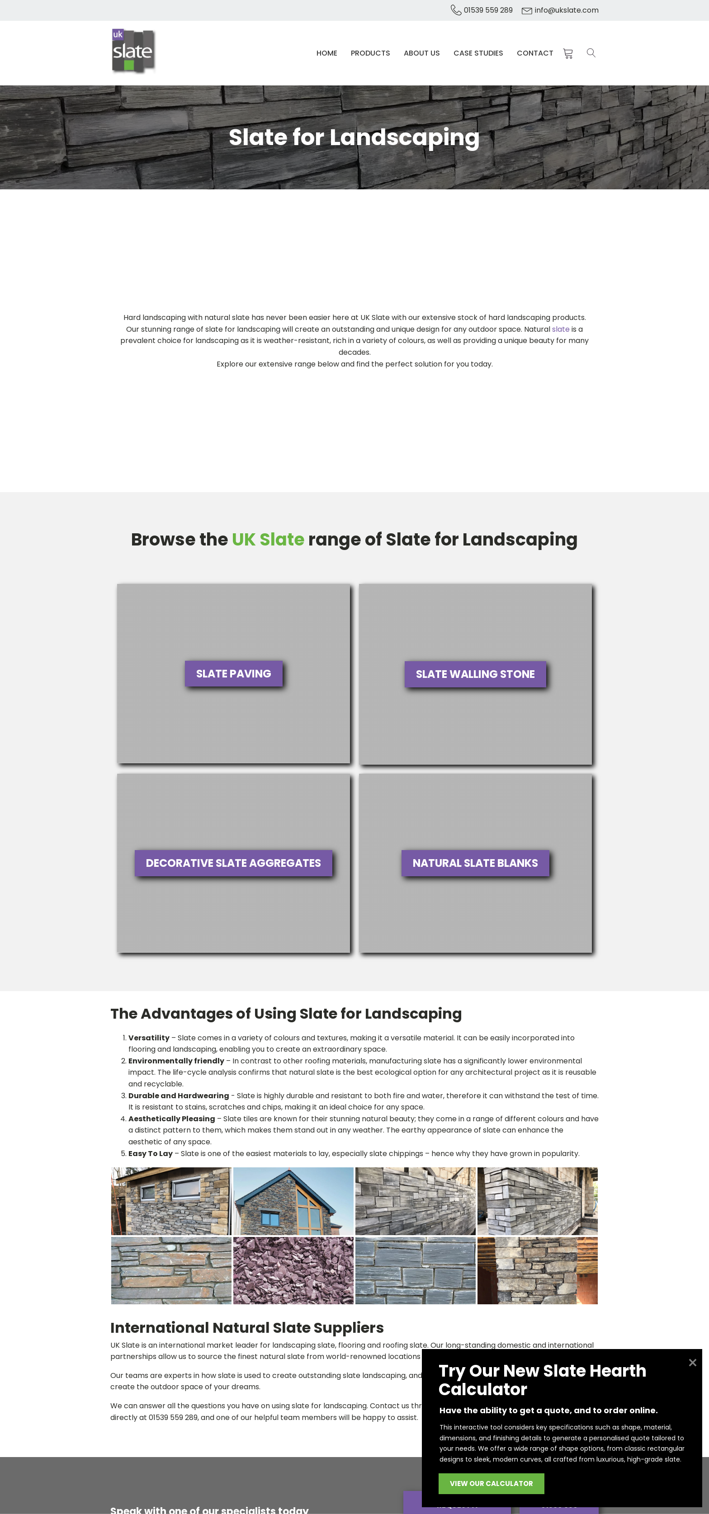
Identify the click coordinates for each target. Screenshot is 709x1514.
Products (372, 49)
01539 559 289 (488, 10)
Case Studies (480, 49)
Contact (536, 49)
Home (328, 49)
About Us (423, 49)
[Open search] (591, 50)
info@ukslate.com (567, 10)
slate (561, 323)
